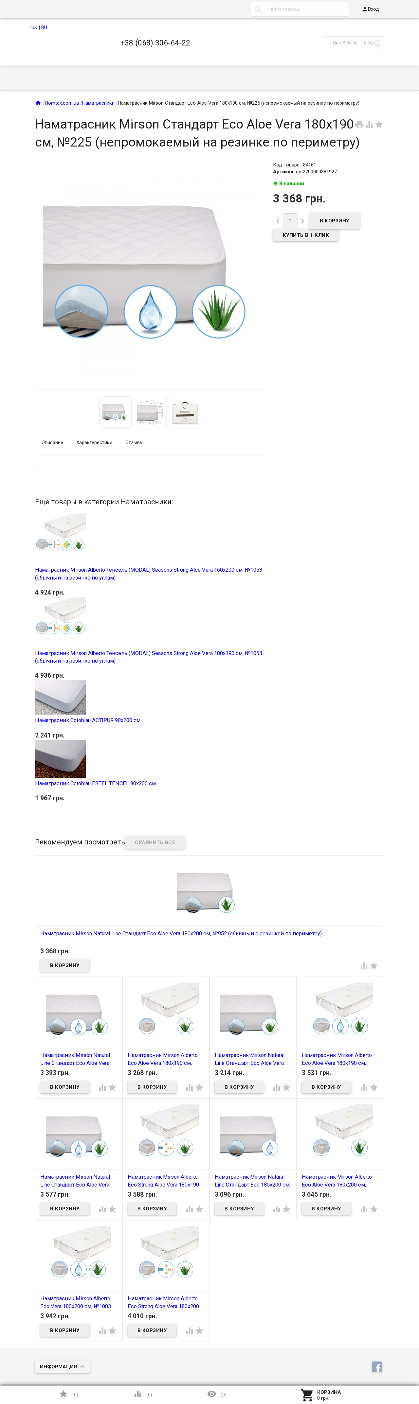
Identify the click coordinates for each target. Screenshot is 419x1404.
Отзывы (134, 442)
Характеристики (94, 442)
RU (44, 27)
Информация (58, 1367)
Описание (52, 442)
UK (34, 27)
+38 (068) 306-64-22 (155, 42)
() (68, 1394)
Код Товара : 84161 (294, 165)
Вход (370, 9)
